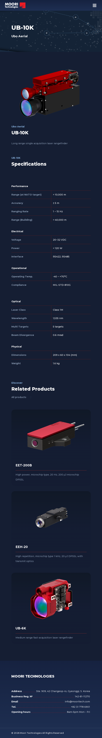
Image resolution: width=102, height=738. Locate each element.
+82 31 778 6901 (80, 706)
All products (18, 397)
